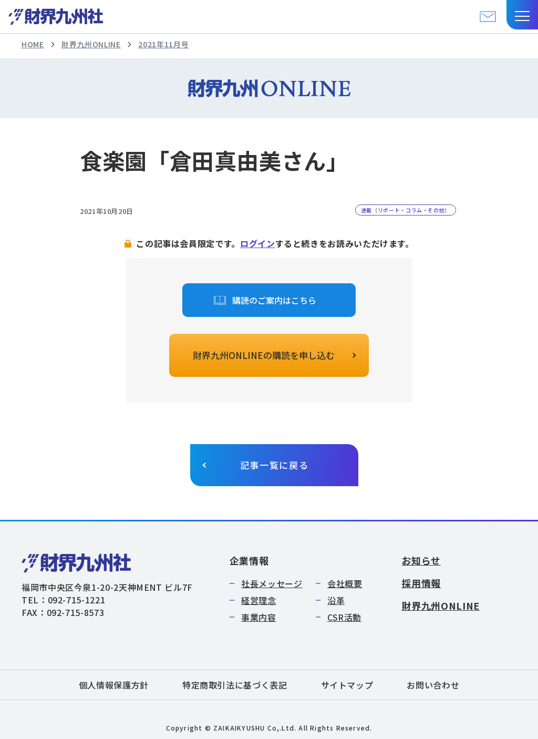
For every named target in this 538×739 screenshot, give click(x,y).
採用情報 (421, 583)
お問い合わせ (433, 685)
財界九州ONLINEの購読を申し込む (264, 355)
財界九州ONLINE (90, 44)
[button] (522, 14)
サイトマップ (347, 685)
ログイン (257, 243)
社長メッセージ (271, 583)
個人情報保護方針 (114, 685)
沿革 (336, 600)
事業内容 (258, 617)
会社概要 (345, 583)
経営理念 (258, 600)
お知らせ (421, 560)
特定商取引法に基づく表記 (234, 685)
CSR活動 (344, 617)
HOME (33, 44)
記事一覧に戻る (274, 464)
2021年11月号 (163, 44)
